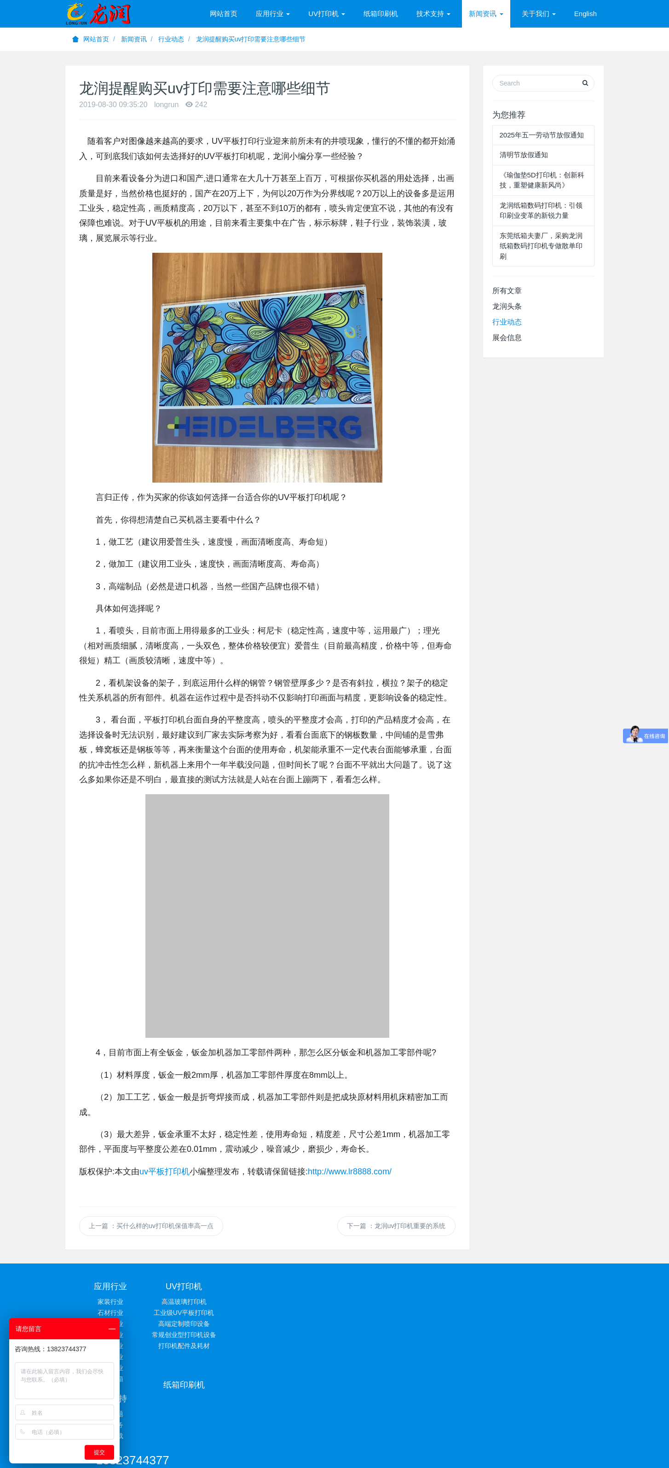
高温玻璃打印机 (200, 1301)
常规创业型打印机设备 (200, 1334)
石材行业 (110, 1312)
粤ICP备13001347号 (423, 1430)
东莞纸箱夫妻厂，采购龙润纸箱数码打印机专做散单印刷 (541, 246)
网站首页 (90, 39)
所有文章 (507, 291)
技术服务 (379, 1312)
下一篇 (396, 1225)
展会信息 (507, 337)
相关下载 (379, 1323)
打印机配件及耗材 (200, 1345)
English (585, 13)
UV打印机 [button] (326, 13)
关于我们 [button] (539, 13)
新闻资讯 (134, 39)
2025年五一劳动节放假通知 (542, 135)
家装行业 (110, 1301)
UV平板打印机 (270, 1418)
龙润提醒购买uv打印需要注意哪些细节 (251, 39)
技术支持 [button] (433, 13)
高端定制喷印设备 (200, 1323)
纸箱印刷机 (380, 13)
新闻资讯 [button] (486, 13)
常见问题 (379, 1301)
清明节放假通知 (524, 155)
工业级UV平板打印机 (200, 1312)
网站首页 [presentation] (223, 13)
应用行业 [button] (273, 13)
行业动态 (171, 39)
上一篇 (151, 1225)
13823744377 (491, 1290)
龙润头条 (507, 306)
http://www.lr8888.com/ (350, 1171)
